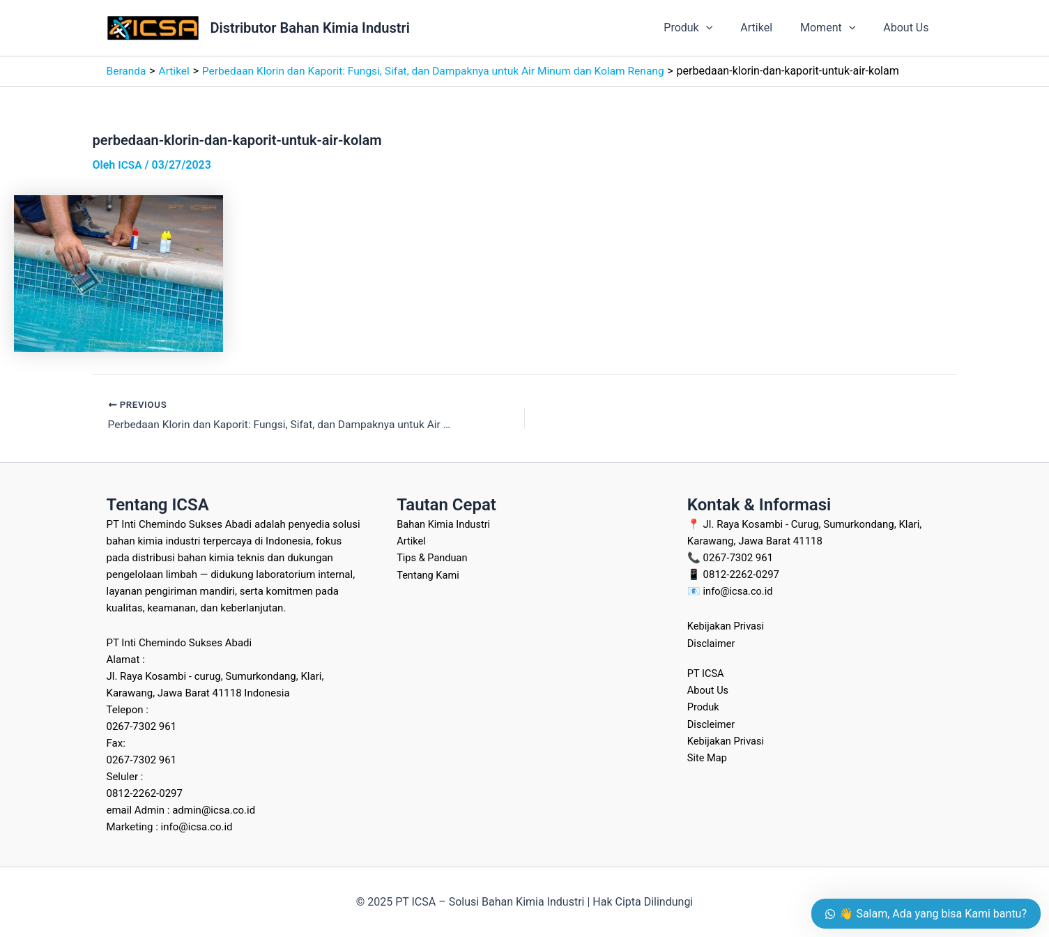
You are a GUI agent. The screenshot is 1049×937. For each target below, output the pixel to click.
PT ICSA (706, 672)
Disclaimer (712, 643)
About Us (908, 27)
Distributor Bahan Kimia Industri (310, 28)
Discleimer (712, 723)
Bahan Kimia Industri (445, 524)
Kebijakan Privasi (727, 626)
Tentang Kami (429, 574)
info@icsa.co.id (739, 591)
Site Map (707, 756)
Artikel (770, 27)
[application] (726, 28)
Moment (836, 28)
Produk (707, 28)
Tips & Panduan (433, 557)
